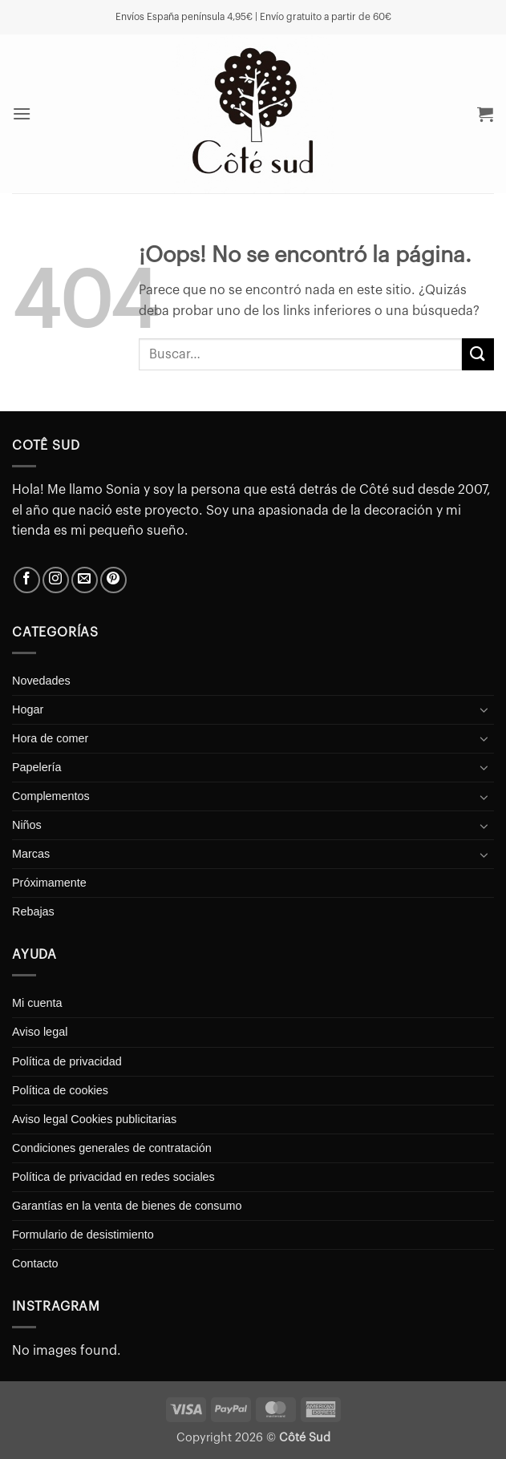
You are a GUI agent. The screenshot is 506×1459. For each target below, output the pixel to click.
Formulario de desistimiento (83, 1234)
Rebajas (33, 911)
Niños (27, 824)
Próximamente (49, 882)
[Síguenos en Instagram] (56, 580)
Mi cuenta (37, 1002)
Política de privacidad (67, 1061)
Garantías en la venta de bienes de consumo (126, 1205)
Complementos (51, 796)
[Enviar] (478, 354)
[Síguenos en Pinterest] (113, 580)
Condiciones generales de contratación (112, 1148)
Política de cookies (60, 1090)
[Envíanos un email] (84, 580)
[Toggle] (484, 709)
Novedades (41, 680)
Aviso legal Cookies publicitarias (94, 1119)
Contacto (35, 1263)
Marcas (31, 853)
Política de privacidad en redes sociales (113, 1176)
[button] (22, 113)
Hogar (27, 709)
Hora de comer (50, 738)
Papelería (37, 767)
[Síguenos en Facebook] (27, 580)
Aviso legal (39, 1031)
